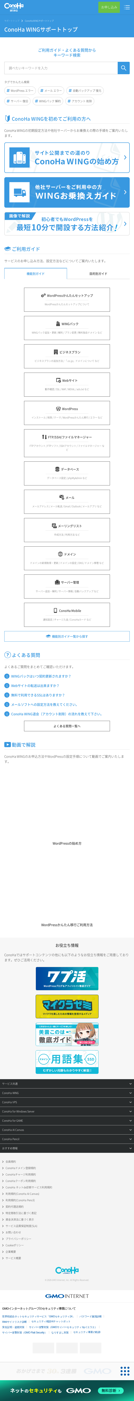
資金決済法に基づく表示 (20, 1219)
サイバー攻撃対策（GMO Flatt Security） (24, 1332)
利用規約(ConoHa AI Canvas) (22, 1194)
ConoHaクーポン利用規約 (21, 1181)
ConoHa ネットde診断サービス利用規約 (29, 1187)
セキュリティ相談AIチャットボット (51, 1321)
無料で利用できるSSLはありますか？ (38, 695)
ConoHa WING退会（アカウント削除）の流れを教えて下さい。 (57, 714)
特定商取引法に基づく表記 (21, 1213)
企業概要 (11, 1252)
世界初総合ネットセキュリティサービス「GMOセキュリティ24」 (38, 1316)
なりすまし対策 (60, 1332)
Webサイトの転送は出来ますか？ (35, 685)
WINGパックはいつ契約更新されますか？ (41, 676)
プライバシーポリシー (18, 1239)
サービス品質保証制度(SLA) (21, 1226)
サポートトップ (11, 20)
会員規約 (11, 1162)
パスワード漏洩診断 (90, 1316)
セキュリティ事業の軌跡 (86, 1332)
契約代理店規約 (15, 1207)
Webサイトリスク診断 (14, 1321)
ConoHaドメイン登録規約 (21, 1168)
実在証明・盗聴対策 (13, 1327)
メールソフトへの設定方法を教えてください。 (45, 704)
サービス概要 (13, 1258)
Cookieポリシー (15, 1245)
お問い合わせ (13, 1232)
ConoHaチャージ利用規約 (21, 1174)
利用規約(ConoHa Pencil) (20, 1200)
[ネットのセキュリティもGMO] (67, 1390)
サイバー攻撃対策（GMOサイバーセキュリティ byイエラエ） (63, 1327)
